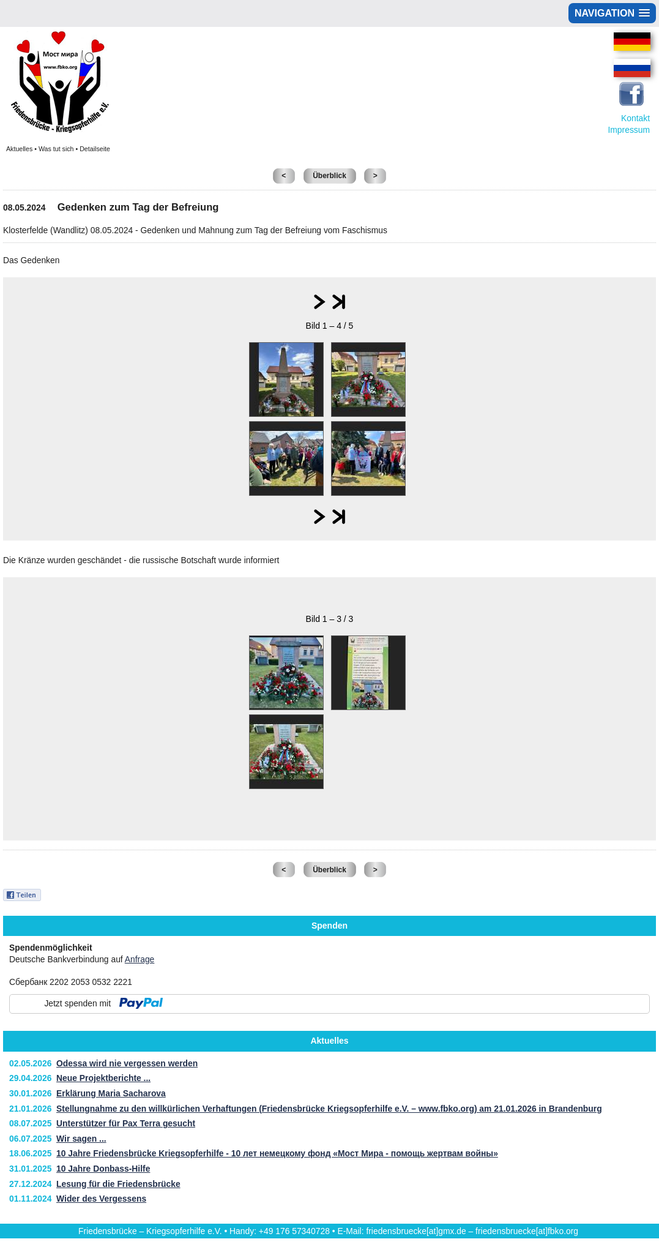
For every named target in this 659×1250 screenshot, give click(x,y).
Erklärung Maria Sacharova (111, 1093)
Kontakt (635, 118)
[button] (612, 13)
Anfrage (140, 959)
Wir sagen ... (81, 1138)
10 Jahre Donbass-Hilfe (103, 1168)
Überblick (329, 175)
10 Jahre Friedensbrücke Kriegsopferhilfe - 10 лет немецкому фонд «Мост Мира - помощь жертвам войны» (277, 1153)
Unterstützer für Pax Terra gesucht (125, 1123)
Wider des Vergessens (101, 1198)
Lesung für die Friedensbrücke (118, 1184)
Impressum (629, 130)
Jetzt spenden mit (77, 1003)
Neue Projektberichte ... (103, 1078)
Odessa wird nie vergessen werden (127, 1063)
